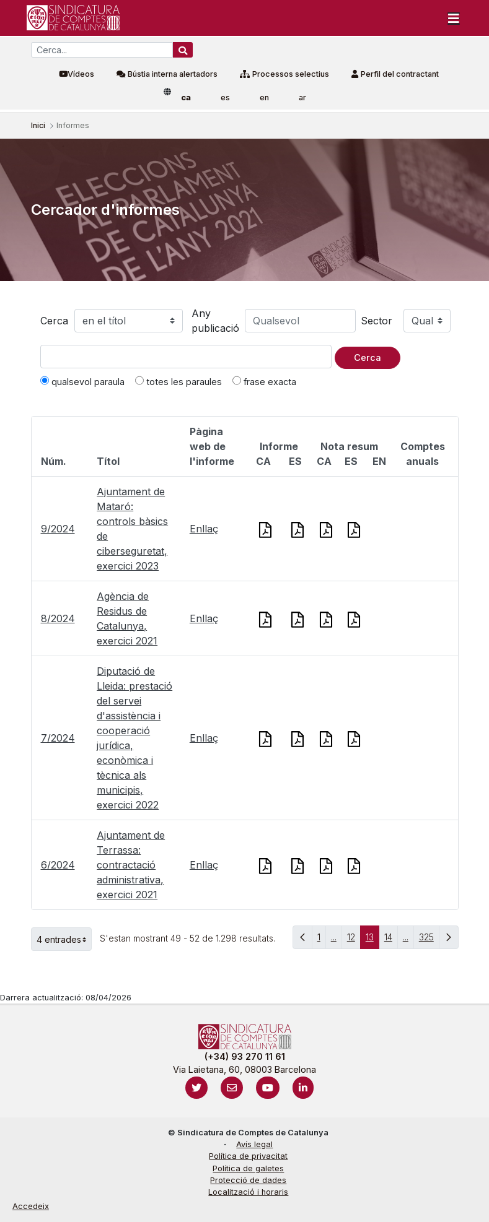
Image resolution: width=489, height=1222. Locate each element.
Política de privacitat (248, 1156)
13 (372, 940)
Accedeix (30, 1206)
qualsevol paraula (82, 381)
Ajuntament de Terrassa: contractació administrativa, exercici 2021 (131, 865)
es (225, 97)
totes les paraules (178, 381)
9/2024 (58, 528)
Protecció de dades (248, 1180)
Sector (376, 320)
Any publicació (215, 320)
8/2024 (58, 618)
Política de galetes (248, 1168)
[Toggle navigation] (453, 18)
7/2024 (58, 738)
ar (302, 97)
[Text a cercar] (186, 356)
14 (391, 940)
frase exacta (264, 381)
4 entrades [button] (64, 939)
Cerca (54, 320)
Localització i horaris (248, 1192)
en (264, 97)
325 (429, 940)
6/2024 (58, 865)
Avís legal (254, 1144)
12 (354, 940)
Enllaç (204, 528)
